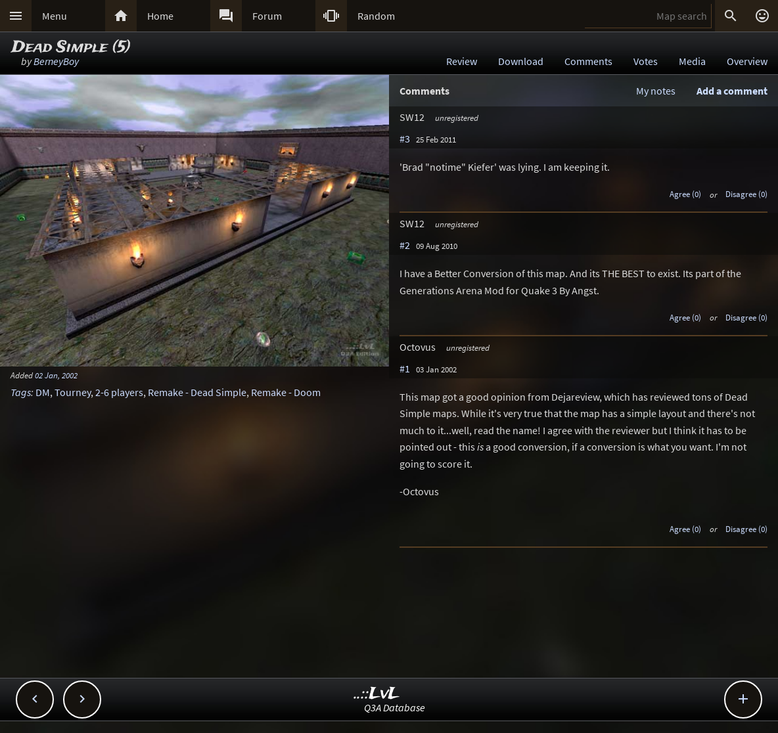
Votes (645, 61)
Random (376, 15)
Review (461, 61)
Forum (267, 15)
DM (42, 392)
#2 (405, 245)
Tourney (73, 392)
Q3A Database (394, 707)
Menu (54, 15)
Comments (588, 61)
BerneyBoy (56, 61)
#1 (405, 368)
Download (520, 61)
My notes (655, 90)
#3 (405, 138)
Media (692, 61)
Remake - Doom (286, 392)
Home (160, 15)
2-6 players (119, 392)
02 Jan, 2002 (56, 375)
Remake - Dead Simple (197, 392)
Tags (21, 392)
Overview (747, 61)
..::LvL (377, 693)
